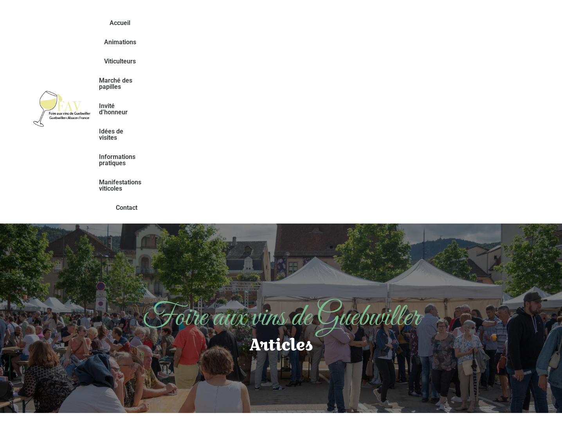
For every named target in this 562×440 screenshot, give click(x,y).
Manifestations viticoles (311, 42)
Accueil (145, 23)
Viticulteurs (230, 23)
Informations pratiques (476, 23)
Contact (368, 42)
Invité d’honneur (351, 23)
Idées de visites (409, 23)
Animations (185, 23)
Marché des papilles (287, 23)
